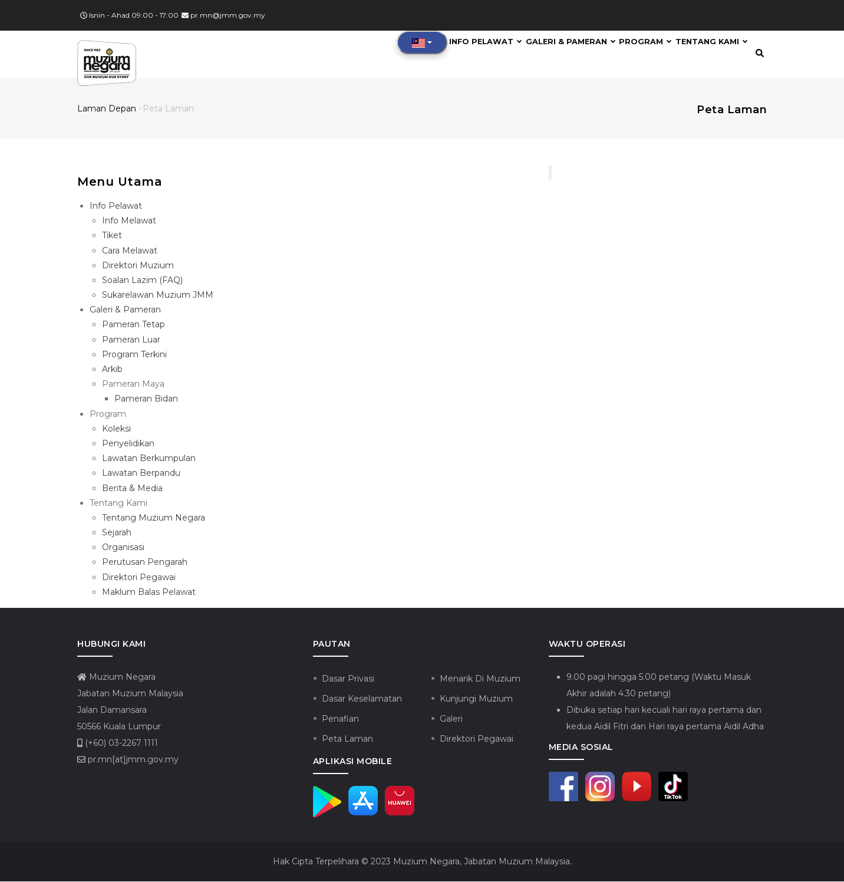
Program (637, 54)
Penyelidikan (128, 444)
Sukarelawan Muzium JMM (157, 296)
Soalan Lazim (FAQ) (142, 281)
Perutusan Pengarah (144, 563)
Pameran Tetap (133, 325)
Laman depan (106, 109)
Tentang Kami (709, 54)
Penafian (340, 720)
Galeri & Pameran (559, 54)
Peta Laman (347, 740)
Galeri (451, 720)
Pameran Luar (131, 340)
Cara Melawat (129, 251)
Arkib (112, 370)
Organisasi (123, 548)
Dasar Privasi (348, 679)
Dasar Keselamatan (362, 700)
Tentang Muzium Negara (153, 519)
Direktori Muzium (138, 266)
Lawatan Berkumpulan (149, 459)
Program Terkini (134, 355)
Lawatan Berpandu (141, 474)
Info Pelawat (470, 54)
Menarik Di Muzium (480, 679)
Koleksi (116, 429)
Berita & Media (132, 488)
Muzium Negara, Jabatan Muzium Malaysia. (481, 862)
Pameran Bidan (146, 399)
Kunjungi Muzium (476, 700)
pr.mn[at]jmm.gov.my (128, 760)
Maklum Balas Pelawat (149, 592)
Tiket (112, 236)
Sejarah (116, 533)
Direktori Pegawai (139, 577)
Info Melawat (129, 221)
